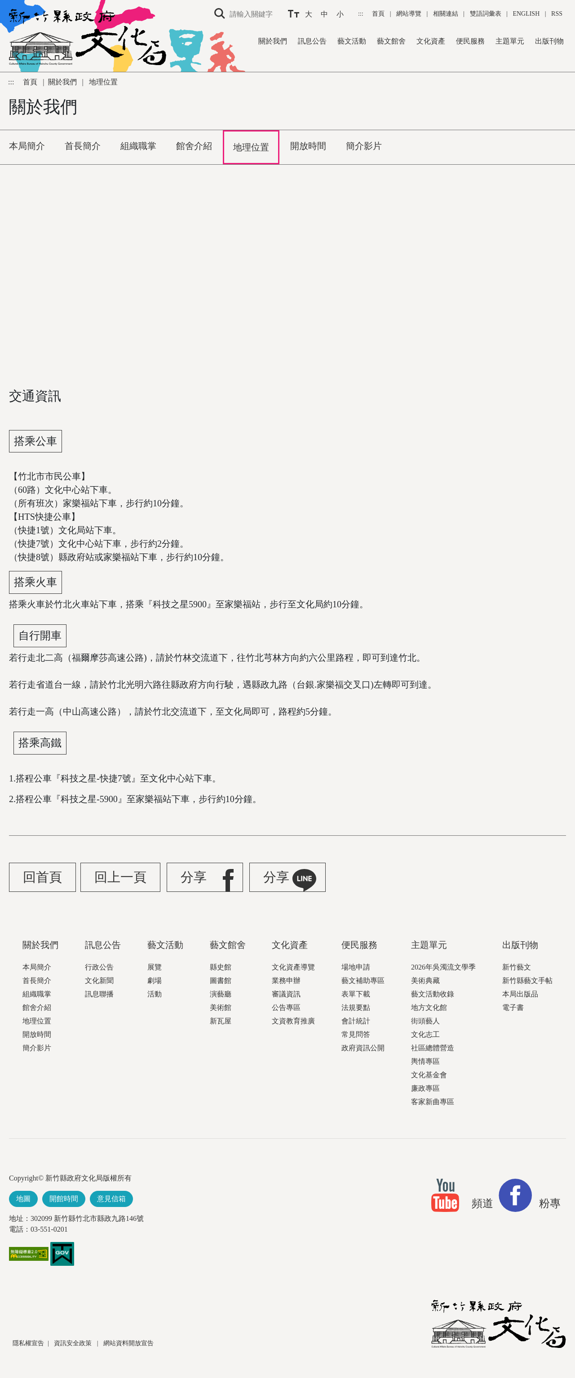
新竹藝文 (516, 967)
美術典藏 (425, 980)
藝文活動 (351, 41)
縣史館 (220, 967)
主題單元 (509, 41)
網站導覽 (409, 13)
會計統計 (355, 1021)
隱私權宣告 (28, 1343)
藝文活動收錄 (432, 994)
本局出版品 (520, 994)
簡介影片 (36, 1048)
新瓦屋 (220, 1021)
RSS (556, 13)
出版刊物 (549, 41)
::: (361, 13)
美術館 (220, 1007)
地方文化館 (429, 1007)
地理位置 (36, 1021)
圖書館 (220, 980)
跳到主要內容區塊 (4, 4)
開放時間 (36, 1034)
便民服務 (470, 41)
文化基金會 (429, 1075)
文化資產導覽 (293, 967)
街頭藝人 (425, 1021)
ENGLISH (526, 13)
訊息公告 (312, 41)
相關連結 (445, 13)
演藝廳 (220, 994)
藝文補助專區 (363, 980)
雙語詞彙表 (485, 13)
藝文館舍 (391, 41)
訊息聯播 (99, 994)
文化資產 (430, 41)
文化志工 (425, 1034)
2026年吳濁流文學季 (443, 967)
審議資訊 (286, 994)
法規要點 (355, 1007)
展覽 (154, 967)
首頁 (379, 13)
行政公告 (99, 967)
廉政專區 (425, 1088)
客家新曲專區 (432, 1102)
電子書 (513, 1007)
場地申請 (355, 967)
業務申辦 (286, 980)
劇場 (154, 980)
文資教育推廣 (293, 1021)
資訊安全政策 (73, 1343)
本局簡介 (36, 967)
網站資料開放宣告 (128, 1343)
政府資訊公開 (363, 1048)
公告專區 (286, 1007)
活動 (154, 994)
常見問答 (355, 1034)
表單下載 (355, 994)
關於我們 (272, 41)
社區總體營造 (432, 1048)
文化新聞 (99, 980)
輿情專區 (425, 1061)
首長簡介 (36, 980)
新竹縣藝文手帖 (527, 980)
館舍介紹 (36, 1007)
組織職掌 (36, 994)
